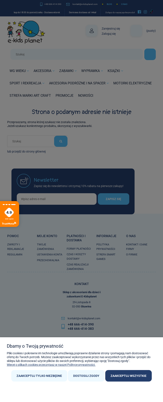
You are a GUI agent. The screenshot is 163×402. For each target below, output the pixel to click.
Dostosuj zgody (86, 376)
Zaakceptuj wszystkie (128, 376)
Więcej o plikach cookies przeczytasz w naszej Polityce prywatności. (51, 364)
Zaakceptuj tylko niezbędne (39, 376)
